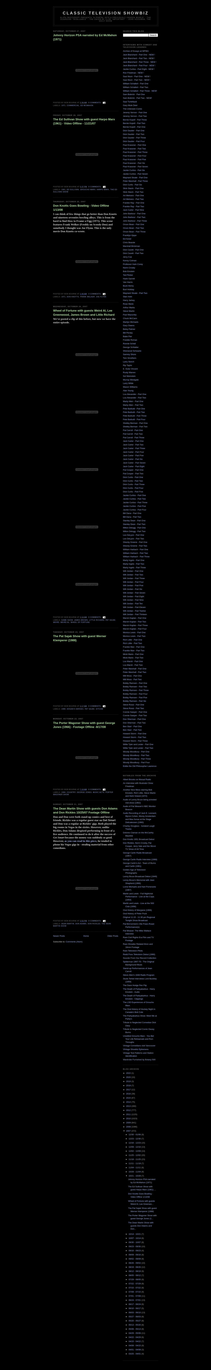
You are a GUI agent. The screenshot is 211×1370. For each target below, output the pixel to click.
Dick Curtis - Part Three (134, 484)
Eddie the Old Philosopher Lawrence (140, 766)
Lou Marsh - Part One (133, 661)
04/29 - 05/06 (135, 1333)
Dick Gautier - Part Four (134, 141)
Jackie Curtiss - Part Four (134, 510)
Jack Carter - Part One (133, 441)
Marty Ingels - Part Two (133, 564)
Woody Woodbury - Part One (136, 751)
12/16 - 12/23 (135, 1143)
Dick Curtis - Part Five (133, 491)
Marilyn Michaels (130, 322)
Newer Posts (59, 936)
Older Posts (112, 936)
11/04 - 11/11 (135, 1167)
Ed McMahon (86, 105)
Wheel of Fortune (80, 622)
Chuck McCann (130, 318)
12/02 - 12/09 (135, 1151)
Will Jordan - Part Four (133, 582)
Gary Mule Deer (130, 105)
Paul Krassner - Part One (134, 145)
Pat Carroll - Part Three (133, 437)
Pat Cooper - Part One (133, 470)
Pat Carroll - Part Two (133, 434)
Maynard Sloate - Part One (135, 177)
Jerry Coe (127, 257)
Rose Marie (128, 304)
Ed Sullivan (73, 189)
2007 (128, 1131)
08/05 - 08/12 (135, 1275)
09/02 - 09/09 (135, 1259)
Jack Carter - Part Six (133, 459)
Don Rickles (94, 924)
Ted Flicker (128, 275)
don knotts (73, 297)
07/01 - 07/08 (135, 1296)
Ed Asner (127, 239)
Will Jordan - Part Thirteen (135, 614)
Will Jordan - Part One (133, 571)
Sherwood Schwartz (132, 351)
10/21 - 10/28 (135, 1176)
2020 (128, 1077)
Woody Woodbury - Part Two (136, 755)
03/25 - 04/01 (135, 1354)
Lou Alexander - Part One (134, 394)
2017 (128, 1089)
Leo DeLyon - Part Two (133, 538)
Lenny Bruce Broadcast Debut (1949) (140, 876)
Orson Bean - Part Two (133, 228)
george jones (84, 792)
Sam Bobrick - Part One (134, 94)
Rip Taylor (127, 365)
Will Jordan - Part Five (133, 585)
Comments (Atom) (74, 941)
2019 (128, 1081)
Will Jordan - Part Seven (134, 593)
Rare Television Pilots (133, 951)
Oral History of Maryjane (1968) (137, 910)
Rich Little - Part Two (132, 643)
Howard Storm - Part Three (135, 741)
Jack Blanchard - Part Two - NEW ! (139, 58)
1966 (63, 792)
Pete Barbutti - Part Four (134, 419)
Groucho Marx (88, 189)
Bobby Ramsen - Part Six (134, 701)
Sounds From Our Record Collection (139, 958)
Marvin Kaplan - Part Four (135, 629)
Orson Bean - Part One (133, 224)
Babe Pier (127, 336)
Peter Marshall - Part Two (134, 672)
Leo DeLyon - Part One (133, 535)
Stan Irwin (127, 296)
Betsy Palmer (129, 329)
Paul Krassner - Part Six (134, 163)
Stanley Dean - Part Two (134, 524)
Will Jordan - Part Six (132, 589)
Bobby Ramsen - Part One (135, 683)
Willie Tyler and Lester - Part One (138, 744)
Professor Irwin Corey (133, 264)
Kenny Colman (130, 260)
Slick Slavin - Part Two (133, 192)
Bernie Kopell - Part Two (134, 123)
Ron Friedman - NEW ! (133, 73)
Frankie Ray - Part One (133, 203)
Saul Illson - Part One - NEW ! (137, 76)
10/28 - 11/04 (135, 1171)
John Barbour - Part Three (135, 221)
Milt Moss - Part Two (132, 679)
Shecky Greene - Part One (135, 542)
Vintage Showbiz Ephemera (135, 1049)
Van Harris (128, 282)
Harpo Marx (103, 189)
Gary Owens (128, 325)
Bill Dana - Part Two (132, 517)
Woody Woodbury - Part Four (136, 762)
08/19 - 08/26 (135, 1267)
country (71, 792)
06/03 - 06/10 (135, 1312)
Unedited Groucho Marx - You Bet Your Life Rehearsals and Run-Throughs (138, 1039)
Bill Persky (128, 333)
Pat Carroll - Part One (133, 430)
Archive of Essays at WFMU (136, 51)
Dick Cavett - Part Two (133, 253)
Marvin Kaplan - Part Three (135, 625)
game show (67, 620)
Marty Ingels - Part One (133, 560)
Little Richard (96, 620)
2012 (128, 1110)
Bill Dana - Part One (132, 513)
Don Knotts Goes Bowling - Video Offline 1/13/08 (81, 207)
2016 (128, 1094)
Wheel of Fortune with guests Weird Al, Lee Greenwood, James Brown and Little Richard (84, 312)
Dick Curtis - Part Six (132, 184)
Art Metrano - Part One (133, 195)
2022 (128, 1073)
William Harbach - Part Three (136, 556)
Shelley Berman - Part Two (135, 426)
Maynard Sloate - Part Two (135, 293)
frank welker (87, 297)
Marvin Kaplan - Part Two (134, 621)
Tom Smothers (129, 358)
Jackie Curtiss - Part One (134, 495)
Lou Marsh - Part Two (133, 665)
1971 (63, 105)
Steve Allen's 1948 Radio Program (138, 975)
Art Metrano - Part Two (133, 199)
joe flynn (101, 297)
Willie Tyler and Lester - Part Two (138, 748)
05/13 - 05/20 (135, 1325)
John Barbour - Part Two (134, 217)
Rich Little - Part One (132, 640)
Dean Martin (67, 924)
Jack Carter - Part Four (133, 452)
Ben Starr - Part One (132, 726)
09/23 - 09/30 (135, 1246)
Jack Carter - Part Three (134, 448)
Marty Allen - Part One (133, 401)
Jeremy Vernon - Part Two (135, 116)
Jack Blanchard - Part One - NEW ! (139, 54)
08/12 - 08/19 (135, 1271)
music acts (98, 792)
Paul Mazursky (130, 314)
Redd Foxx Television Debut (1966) (139, 954)
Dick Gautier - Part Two (133, 134)
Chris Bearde (129, 242)
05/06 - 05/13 (135, 1329)
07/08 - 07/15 (135, 1292)
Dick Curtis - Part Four (133, 488)
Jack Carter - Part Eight (133, 466)
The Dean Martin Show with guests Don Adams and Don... (141, 1225)
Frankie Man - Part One (134, 647)
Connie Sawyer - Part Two (135, 715)
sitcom (99, 709)
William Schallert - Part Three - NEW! (140, 91)
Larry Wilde (128, 383)
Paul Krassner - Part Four (134, 156)
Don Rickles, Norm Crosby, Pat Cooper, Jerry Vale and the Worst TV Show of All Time (139, 846)
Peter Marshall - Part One (134, 668)
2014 (128, 1102)
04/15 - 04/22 (135, 1341)
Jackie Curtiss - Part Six (134, 170)
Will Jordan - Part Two (133, 574)
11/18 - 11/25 (135, 1159)
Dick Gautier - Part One (133, 130)
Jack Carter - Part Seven (134, 463)
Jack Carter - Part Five (133, 455)
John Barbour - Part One (134, 213)
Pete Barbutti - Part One (134, 408)
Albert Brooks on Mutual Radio (137, 779)
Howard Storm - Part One (134, 733)
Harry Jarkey (129, 300)
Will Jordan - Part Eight (133, 596)
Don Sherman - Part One (134, 719)
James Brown (81, 620)
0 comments (94, 102)
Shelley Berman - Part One (135, 423)
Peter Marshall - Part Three (135, 181)
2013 (128, 1106)
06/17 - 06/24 (135, 1304)
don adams (81, 924)
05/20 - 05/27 (135, 1321)
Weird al (65, 622)
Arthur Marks (129, 307)
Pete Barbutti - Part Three (135, 416)
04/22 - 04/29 (135, 1337)
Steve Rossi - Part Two (133, 708)
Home (86, 936)
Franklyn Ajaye (130, 235)
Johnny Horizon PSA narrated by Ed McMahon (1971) (85, 37)
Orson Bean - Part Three (134, 231)
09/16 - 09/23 (135, 1250)
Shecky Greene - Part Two (135, 546)
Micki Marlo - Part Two (133, 658)
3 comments (94, 294)
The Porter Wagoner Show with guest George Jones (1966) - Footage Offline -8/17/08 (84, 725)
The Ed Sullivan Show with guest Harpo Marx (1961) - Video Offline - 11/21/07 (84, 121)
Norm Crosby (129, 268)
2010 (128, 1118)
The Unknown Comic (132, 109)
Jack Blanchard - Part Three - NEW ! (140, 62)
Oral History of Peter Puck (135, 913)
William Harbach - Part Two (135, 553)
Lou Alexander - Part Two (134, 398)
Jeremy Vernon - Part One (135, 112)
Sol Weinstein (129, 376)
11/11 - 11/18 (135, 1163)
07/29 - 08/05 (135, 1279)
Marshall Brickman (131, 246)
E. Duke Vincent (130, 369)
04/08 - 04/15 (135, 1345)
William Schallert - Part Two (135, 87)
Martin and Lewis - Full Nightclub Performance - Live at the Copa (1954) (138, 896)
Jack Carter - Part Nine (133, 210)
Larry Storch (128, 361)
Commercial (73, 105)
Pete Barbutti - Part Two (134, 412)
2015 (128, 1098)
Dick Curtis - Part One (133, 477)
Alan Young (128, 390)
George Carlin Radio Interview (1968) (140, 859)
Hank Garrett (129, 278)
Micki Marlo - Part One (133, 654)
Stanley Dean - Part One (134, 520)
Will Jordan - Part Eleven (134, 607)
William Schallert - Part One (135, 83)
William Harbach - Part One (135, 549)
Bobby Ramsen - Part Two (135, 686)
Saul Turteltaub (130, 101)
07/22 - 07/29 (135, 1283)
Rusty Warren (129, 372)
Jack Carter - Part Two (133, 444)
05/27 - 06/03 (135, 1316)
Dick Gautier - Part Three (134, 138)
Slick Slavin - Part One (133, 188)
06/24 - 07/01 (135, 1300)
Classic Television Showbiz (106, 13)
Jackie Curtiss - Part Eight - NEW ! (139, 69)
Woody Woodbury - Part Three (137, 759)
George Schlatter (131, 347)
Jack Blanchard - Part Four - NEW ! (139, 65)
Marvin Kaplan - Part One (134, 618)
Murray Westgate (131, 380)
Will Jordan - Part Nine (133, 600)
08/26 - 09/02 (135, 1263)
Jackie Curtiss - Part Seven (135, 174)
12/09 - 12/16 (135, 1147)
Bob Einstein (129, 271)
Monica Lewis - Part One (134, 632)
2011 (128, 1114)
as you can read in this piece (80, 841)
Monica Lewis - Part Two (134, 636)
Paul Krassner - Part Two (134, 148)
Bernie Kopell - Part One (134, 127)
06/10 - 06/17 (135, 1308)
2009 (128, 1122)
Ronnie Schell (129, 343)
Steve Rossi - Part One (133, 704)
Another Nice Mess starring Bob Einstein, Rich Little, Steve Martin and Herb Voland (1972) (139, 793)
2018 (128, 1085)
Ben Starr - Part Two (132, 730)
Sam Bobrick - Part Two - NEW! (137, 98)
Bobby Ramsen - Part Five (135, 697)
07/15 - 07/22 (135, 1288)
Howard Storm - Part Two (134, 737)
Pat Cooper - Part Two (133, 473)
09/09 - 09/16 (135, 1254)
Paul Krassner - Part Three (135, 152)
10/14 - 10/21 (135, 1234)
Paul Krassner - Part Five (134, 159)
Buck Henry (128, 286)
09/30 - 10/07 (135, 1242)
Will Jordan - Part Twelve (134, 611)
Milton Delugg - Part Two (134, 531)
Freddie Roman (130, 340)
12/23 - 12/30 (135, 1138)
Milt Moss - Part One (132, 676)
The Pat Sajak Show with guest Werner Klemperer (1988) (79, 638)
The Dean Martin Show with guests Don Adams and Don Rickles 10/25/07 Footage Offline (85, 810)
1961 (63, 189)
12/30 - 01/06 (135, 1134)
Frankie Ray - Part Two (133, 206)
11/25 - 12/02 (135, 1155)
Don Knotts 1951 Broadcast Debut (138, 839)
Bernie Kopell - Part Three (135, 120)
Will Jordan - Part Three (134, 578)
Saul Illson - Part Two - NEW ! (136, 80)
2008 (128, 1127)
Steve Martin (129, 311)
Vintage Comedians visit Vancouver (139, 1045)
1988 (63, 709)
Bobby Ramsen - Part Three (136, 690)
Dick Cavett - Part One (133, 250)
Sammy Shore (129, 354)
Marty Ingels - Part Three (134, 567)
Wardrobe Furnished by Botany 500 (139, 1059)
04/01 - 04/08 (135, 1349)
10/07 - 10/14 (135, 1238)
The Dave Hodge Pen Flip (135, 985)
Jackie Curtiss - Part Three (135, 502)
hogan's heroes (75, 709)
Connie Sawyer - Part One (135, 712)
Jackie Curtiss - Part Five (134, 506)
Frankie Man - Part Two (133, 650)
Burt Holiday (128, 289)
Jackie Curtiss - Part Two (134, 499)
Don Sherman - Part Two (134, 723)
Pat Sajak (110, 620)
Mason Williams (130, 387)
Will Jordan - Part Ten (133, 603)
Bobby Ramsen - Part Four (135, 694)
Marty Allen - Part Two (133, 405)
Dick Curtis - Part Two (133, 481)
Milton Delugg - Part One (134, 528)
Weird (56, 622)
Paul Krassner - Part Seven (135, 166)
